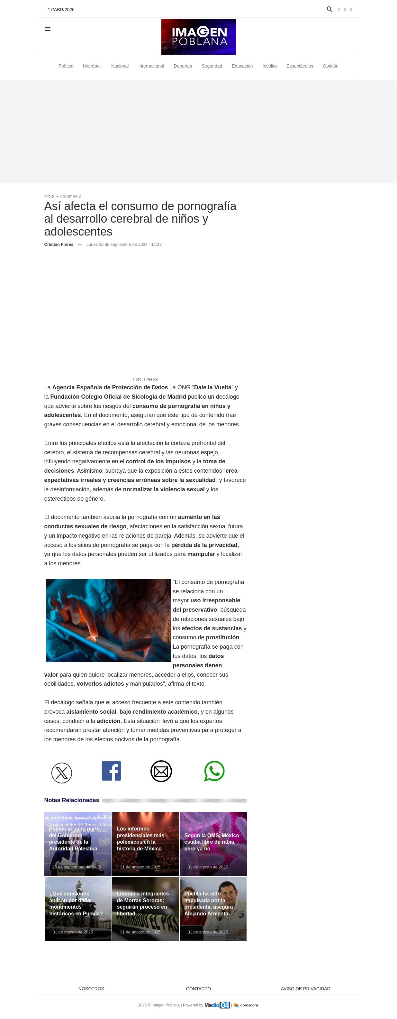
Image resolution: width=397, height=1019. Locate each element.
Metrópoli (92, 66)
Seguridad (212, 66)
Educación (242, 66)
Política (66, 66)
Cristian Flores (59, 244)
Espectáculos (299, 66)
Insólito (270, 66)
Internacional (151, 66)
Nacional (120, 66)
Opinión (330, 66)
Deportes (183, 66)
